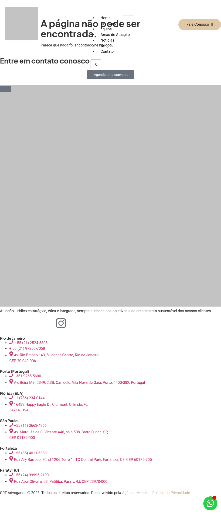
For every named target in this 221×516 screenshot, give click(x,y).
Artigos (107, 46)
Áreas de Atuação (115, 34)
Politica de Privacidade (171, 493)
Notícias (107, 40)
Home (106, 18)
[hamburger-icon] (128, 17)
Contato (107, 51)
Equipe (106, 29)
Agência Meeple (135, 493)
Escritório (108, 23)
